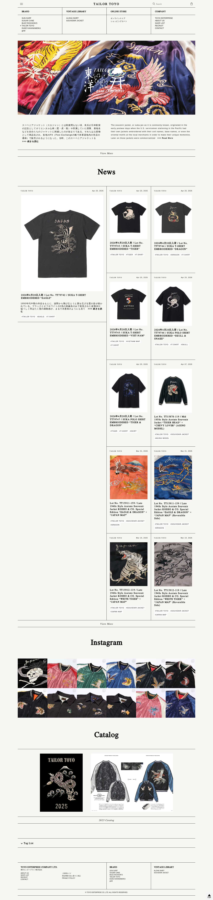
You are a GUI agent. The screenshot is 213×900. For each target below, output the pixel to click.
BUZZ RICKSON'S (116, 875)
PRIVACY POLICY (68, 878)
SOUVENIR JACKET (161, 873)
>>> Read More (164, 138)
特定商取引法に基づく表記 (71, 876)
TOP (209, 897)
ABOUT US (25, 873)
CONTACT (24, 879)
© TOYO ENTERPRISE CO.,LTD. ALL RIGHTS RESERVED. (106, 892)
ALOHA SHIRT (159, 870)
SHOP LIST (25, 875)
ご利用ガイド (66, 873)
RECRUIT (24, 877)
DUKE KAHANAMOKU (118, 879)
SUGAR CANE (115, 873)
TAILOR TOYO (106, 4)
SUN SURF (114, 870)
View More (106, 153)
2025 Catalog (106, 820)
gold (111, 881)
